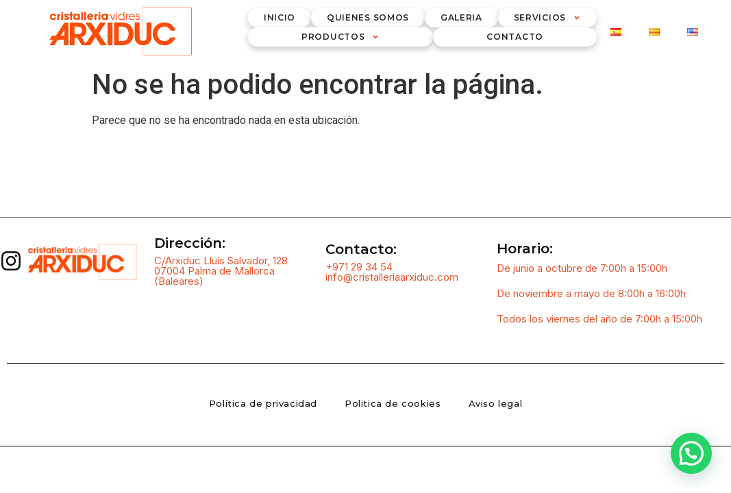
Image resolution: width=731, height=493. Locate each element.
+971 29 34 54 (359, 266)
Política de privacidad (263, 403)
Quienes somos (368, 17)
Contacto (514, 36)
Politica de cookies (393, 403)
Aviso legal (496, 403)
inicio (279, 17)
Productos (340, 37)
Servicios (547, 17)
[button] (691, 453)
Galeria (461, 17)
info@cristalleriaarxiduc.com (391, 276)
